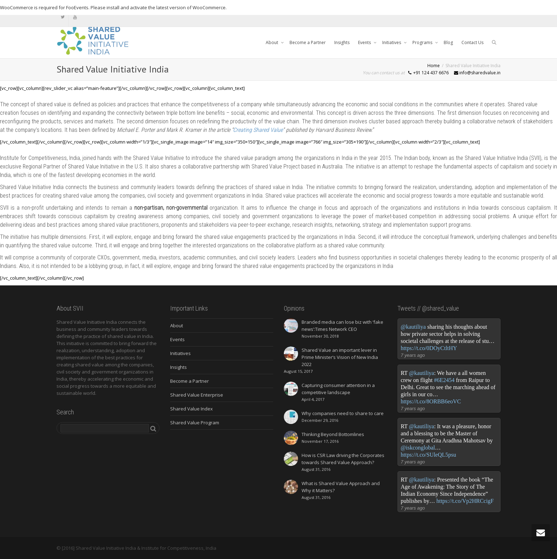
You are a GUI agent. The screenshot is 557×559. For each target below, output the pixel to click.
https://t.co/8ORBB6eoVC (431, 401)
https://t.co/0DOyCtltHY (429, 348)
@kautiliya (413, 327)
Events (365, 42)
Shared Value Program (194, 422)
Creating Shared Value (258, 130)
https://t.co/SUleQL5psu (428, 455)
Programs (422, 42)
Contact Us (472, 42)
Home (433, 66)
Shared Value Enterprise (196, 395)
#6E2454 (444, 380)
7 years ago (413, 355)
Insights (342, 42)
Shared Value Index (191, 408)
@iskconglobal (418, 448)
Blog (448, 42)
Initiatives (392, 42)
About (272, 42)
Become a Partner (308, 42)
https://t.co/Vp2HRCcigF (464, 501)
